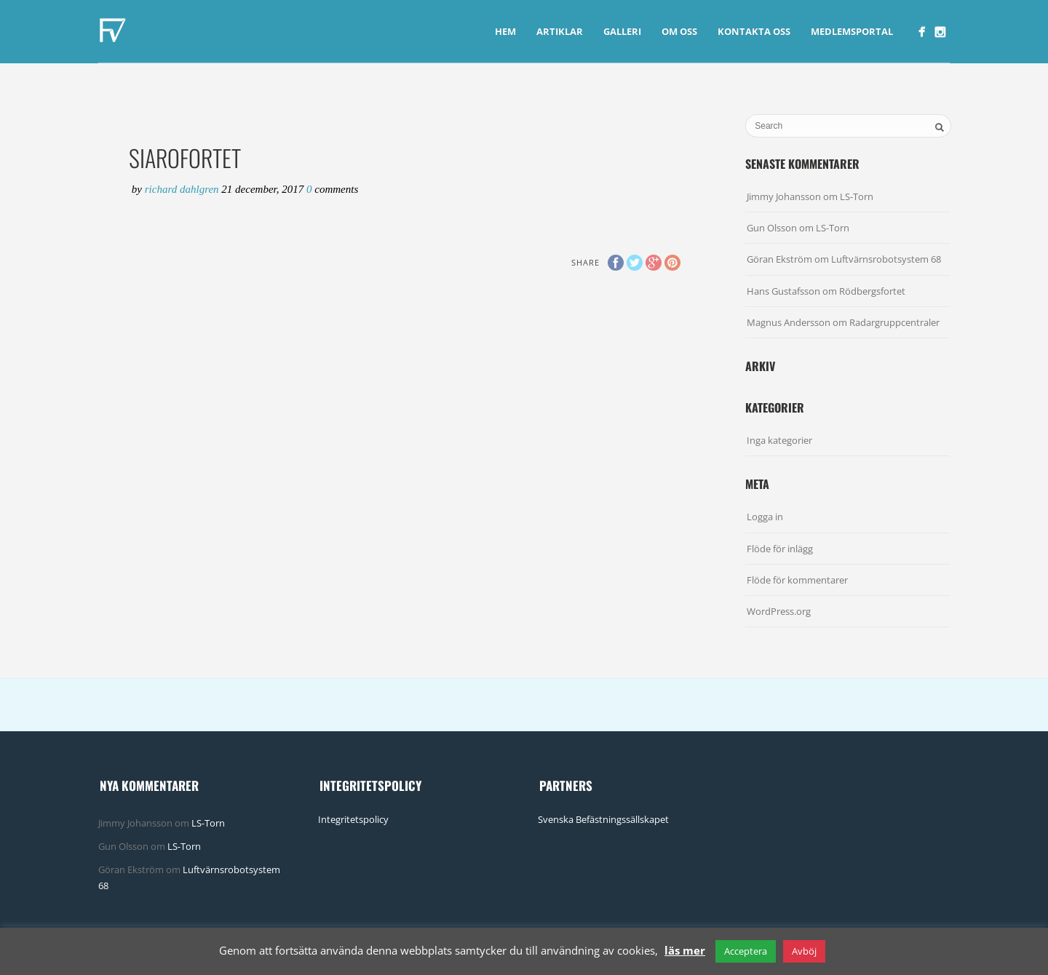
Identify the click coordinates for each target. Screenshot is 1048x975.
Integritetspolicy (353, 819)
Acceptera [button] (745, 951)
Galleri (622, 31)
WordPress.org (779, 611)
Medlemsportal (852, 31)
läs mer (684, 950)
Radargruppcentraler (894, 322)
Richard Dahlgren (183, 189)
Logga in (765, 516)
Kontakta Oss (754, 31)
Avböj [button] (804, 951)
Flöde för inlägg (780, 548)
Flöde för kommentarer (797, 579)
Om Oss (679, 31)
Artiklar (559, 31)
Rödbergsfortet (872, 291)
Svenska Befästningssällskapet (603, 819)
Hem (505, 31)
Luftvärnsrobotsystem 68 (886, 259)
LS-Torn (856, 196)
